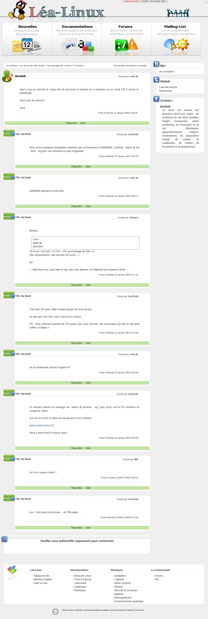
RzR (136, 459)
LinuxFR (145, 1)
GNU (163, 1)
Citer (82, 123)
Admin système (122, 583)
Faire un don (40, 583)
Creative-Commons (135, 610)
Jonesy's (134, 217)
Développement (122, 597)
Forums (159, 575)
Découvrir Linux (82, 575)
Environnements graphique (128, 601)
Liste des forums (168, 87)
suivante (143, 66)
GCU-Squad (155, 1)
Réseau (118, 586)
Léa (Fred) (133, 134)
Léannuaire (80, 583)
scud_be (134, 76)
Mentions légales (43, 579)
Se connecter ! (167, 71)
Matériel (118, 594)
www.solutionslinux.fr (41, 425)
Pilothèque (80, 590)
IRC (157, 579)
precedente (131, 66)
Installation (120, 575)
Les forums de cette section (32, 66)
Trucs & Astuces (83, 579)
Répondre (71, 123)
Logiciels (119, 579)
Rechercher (165, 90)
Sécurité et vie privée (125, 590)
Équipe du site (41, 575)
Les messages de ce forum (59, 66)
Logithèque (80, 586)
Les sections (11, 66)
